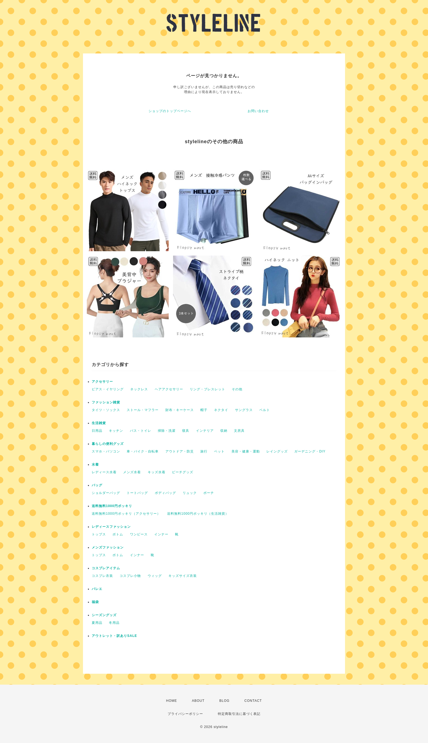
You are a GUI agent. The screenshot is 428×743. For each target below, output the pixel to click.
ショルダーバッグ (106, 493)
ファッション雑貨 (106, 402)
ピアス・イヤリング (108, 389)
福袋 (95, 602)
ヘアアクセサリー (169, 389)
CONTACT (253, 701)
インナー (161, 534)
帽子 (203, 410)
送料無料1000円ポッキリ (112, 506)
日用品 (97, 431)
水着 (95, 464)
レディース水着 (104, 472)
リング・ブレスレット (207, 389)
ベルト (264, 410)
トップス (99, 534)
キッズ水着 (156, 472)
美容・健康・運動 (245, 451)
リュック (190, 493)
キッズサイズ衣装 (182, 576)
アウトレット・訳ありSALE (114, 636)
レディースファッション (111, 527)
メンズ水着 (132, 472)
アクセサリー (102, 382)
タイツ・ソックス (106, 410)
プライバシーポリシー (185, 714)
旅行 (203, 451)
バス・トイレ (140, 431)
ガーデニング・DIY (309, 451)
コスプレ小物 (130, 576)
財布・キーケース (179, 410)
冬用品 (114, 623)
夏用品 (97, 623)
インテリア (205, 431)
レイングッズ (277, 451)
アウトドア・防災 (179, 451)
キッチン (116, 431)
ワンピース (139, 534)
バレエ (97, 589)
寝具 (185, 431)
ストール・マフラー (143, 410)
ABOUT (198, 701)
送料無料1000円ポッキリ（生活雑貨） (198, 514)
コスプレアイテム (106, 568)
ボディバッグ (165, 493)
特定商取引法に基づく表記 (239, 714)
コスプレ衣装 (102, 576)
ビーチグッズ (182, 472)
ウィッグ (155, 576)
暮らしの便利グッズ (108, 444)
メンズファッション (108, 547)
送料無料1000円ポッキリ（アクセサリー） (126, 514)
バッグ (97, 485)
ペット (219, 451)
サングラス (244, 410)
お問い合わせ (258, 111)
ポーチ (208, 493)
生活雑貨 (99, 423)
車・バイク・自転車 (143, 451)
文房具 (239, 431)
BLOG (224, 701)
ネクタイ (221, 410)
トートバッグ (137, 493)
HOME (171, 701)
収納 (223, 431)
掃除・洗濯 (167, 431)
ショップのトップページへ (169, 111)
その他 (237, 389)
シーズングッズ (104, 615)
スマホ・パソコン (106, 451)
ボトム (117, 534)
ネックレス (139, 389)
